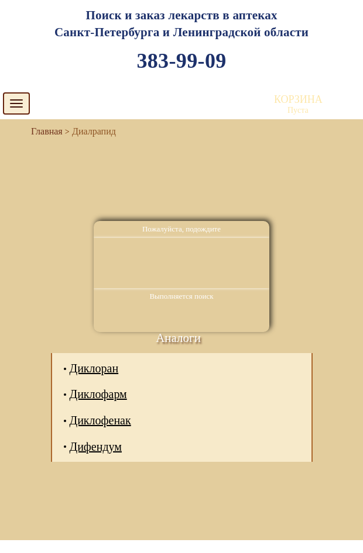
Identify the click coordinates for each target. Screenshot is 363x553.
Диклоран (94, 368)
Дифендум (96, 446)
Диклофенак (100, 420)
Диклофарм (98, 394)
